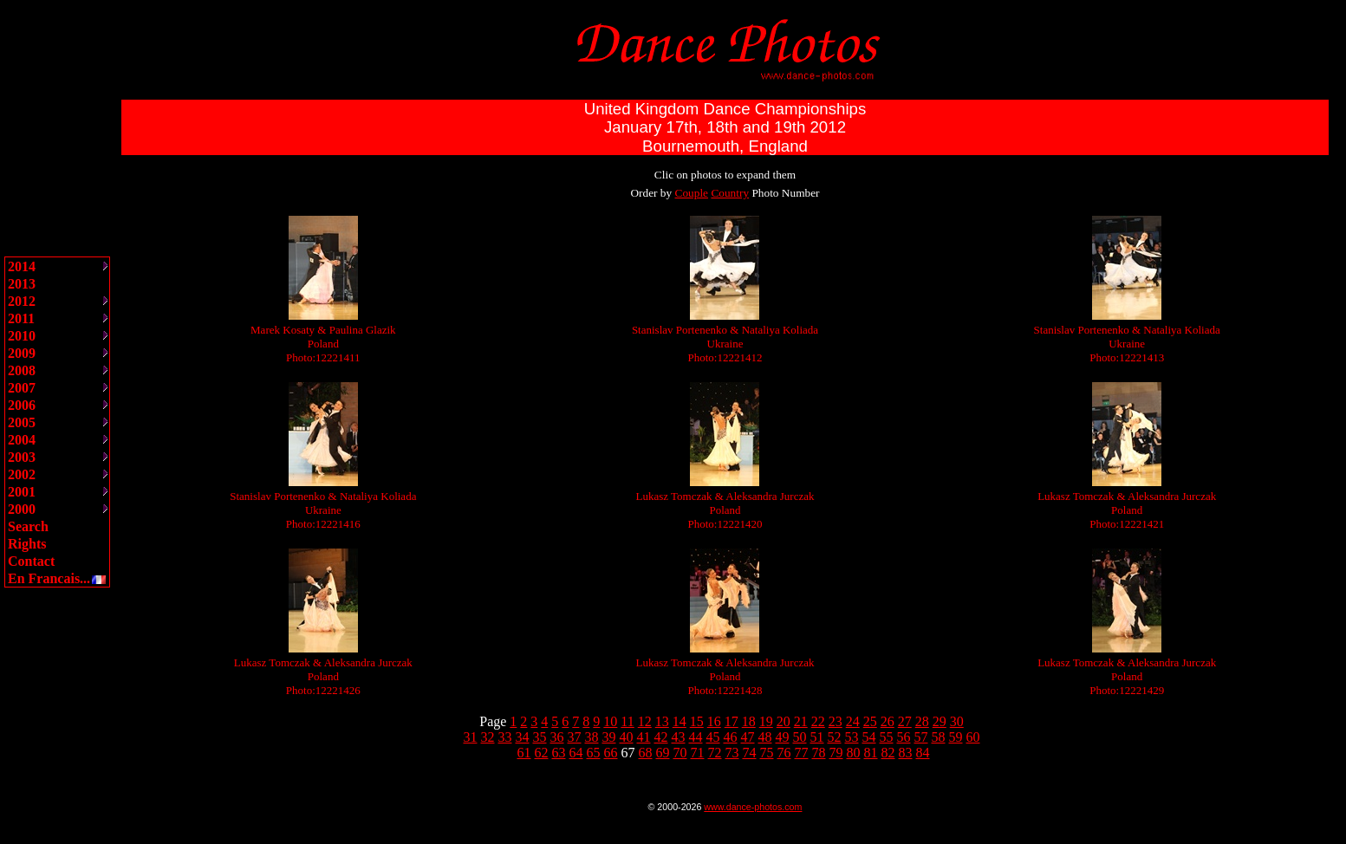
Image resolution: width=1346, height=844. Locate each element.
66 (611, 752)
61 (524, 752)
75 (767, 752)
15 (697, 721)
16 (714, 721)
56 (904, 737)
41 (644, 737)
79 (836, 752)
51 (817, 737)
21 (801, 721)
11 (627, 721)
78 (819, 752)
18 (749, 721)
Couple (692, 192)
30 (957, 721)
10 (610, 721)
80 (854, 752)
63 (559, 752)
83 (906, 752)
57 (921, 737)
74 (750, 752)
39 (609, 737)
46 (731, 737)
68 (646, 752)
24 (853, 721)
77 (802, 752)
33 (505, 737)
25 (870, 721)
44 (696, 737)
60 (973, 737)
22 (818, 721)
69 (663, 752)
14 (679, 721)
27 (905, 721)
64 (576, 752)
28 (922, 721)
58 (939, 737)
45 (713, 737)
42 (661, 737)
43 (679, 737)
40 (627, 737)
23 (835, 721)
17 (731, 721)
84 (923, 752)
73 (732, 752)
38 (592, 737)
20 (783, 721)
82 (888, 752)
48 (765, 737)
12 (645, 721)
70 (680, 752)
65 (594, 752)
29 (939, 721)
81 (871, 752)
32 (488, 737)
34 (523, 737)
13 (662, 721)
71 (698, 752)
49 (783, 737)
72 (715, 752)
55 (887, 737)
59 (956, 737)
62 (542, 752)
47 (748, 737)
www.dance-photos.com (753, 807)
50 (800, 737)
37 (575, 737)
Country (730, 192)
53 (852, 737)
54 (869, 737)
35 (540, 737)
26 (887, 721)
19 (766, 721)
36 (557, 737)
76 (784, 752)
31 (471, 737)
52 (835, 737)
